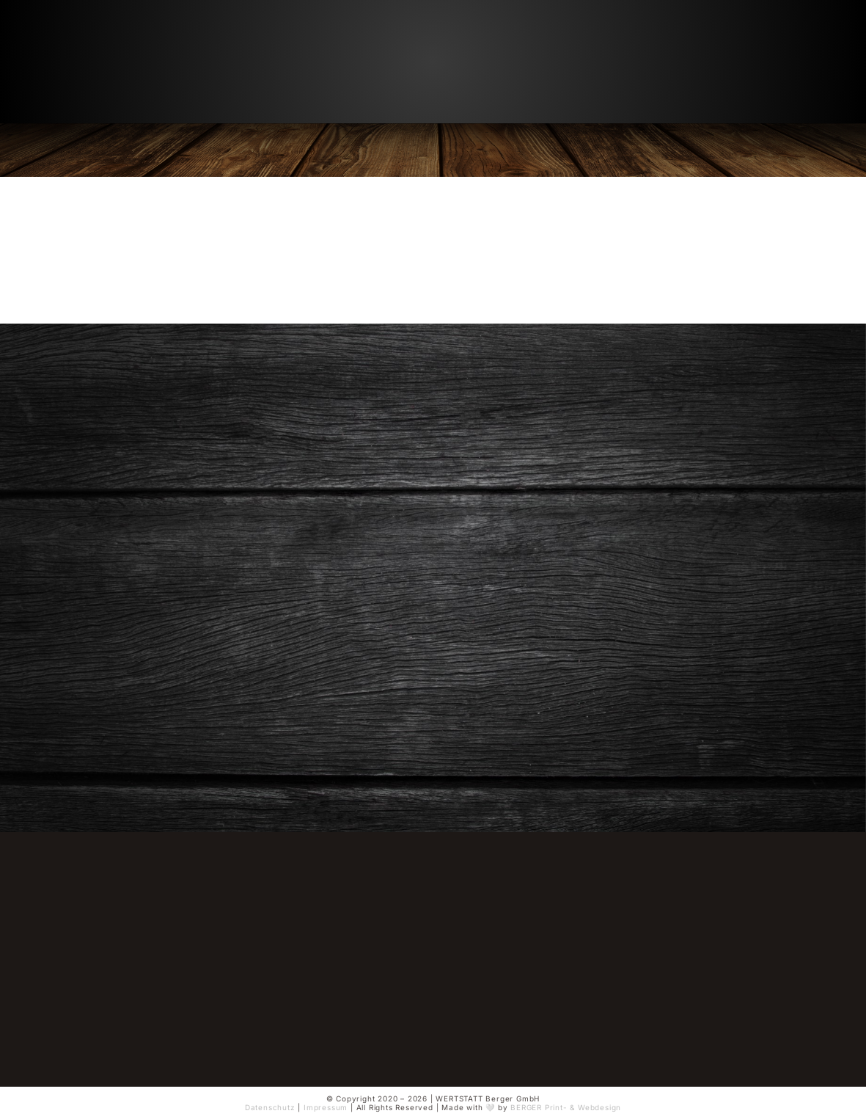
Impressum (326, 1107)
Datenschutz (270, 1107)
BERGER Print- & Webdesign (565, 1107)
